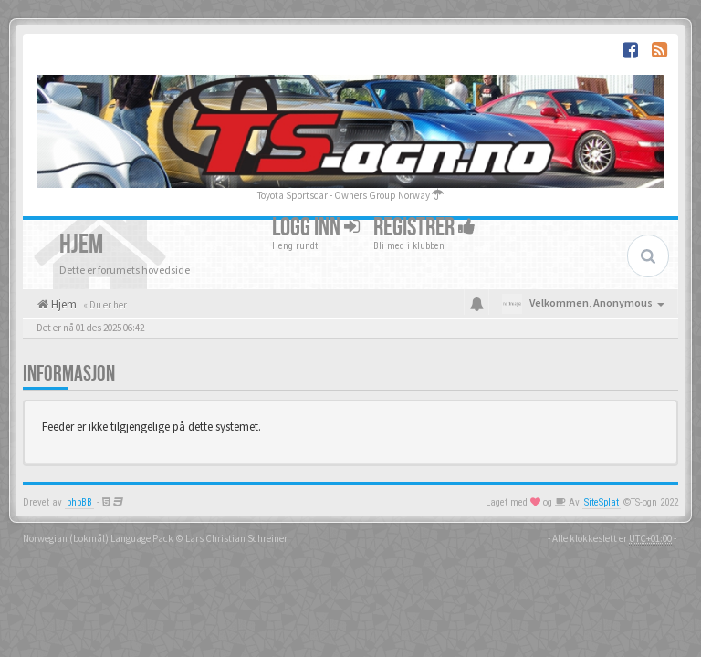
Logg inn (316, 228)
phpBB (79, 502)
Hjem (62, 304)
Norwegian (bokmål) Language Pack (98, 538)
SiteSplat (601, 502)
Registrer (424, 228)
